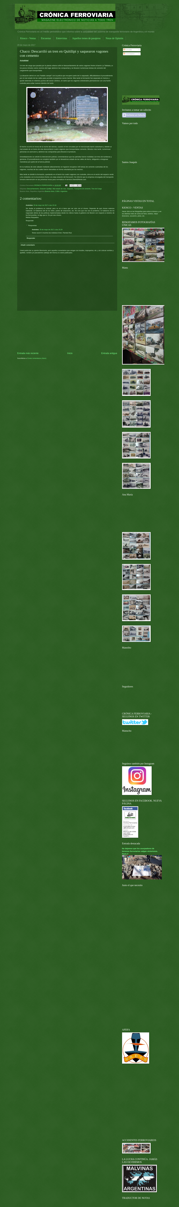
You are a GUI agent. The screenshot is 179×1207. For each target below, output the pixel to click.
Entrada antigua (109, 353)
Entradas (127, 50)
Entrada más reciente (28, 353)
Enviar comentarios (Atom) (36, 358)
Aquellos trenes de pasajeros (86, 38)
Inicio (69, 353)
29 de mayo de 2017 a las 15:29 (51, 229)
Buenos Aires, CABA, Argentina (56, 191)
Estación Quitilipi (46, 189)
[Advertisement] (67, 331)
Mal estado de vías (59, 189)
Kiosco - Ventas (28, 38)
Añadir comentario (28, 245)
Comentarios (128, 54)
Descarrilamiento (33, 189)
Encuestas (46, 38)
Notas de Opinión (114, 38)
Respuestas (32, 225)
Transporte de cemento (82, 189)
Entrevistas (61, 38)
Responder (30, 221)
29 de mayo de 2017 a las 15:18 (44, 205)
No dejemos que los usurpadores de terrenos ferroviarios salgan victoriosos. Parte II (140, 851)
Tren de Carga (96, 189)
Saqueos (70, 189)
